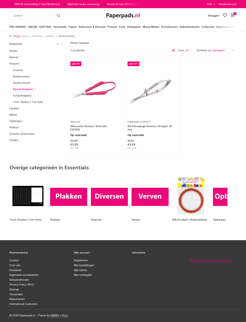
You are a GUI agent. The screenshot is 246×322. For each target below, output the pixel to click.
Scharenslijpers (22, 95)
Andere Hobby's (226, 26)
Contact (14, 260)
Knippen (52, 36)
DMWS (55, 315)
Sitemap (14, 289)
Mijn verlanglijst (83, 274)
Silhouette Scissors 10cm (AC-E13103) (89, 128)
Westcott (75, 121)
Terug (14, 36)
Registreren (81, 260)
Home (26, 36)
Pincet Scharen (23, 89)
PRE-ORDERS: (18, 26)
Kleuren (14, 57)
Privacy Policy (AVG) (21, 284)
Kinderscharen (22, 82)
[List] (173, 50)
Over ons (15, 265)
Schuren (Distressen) (22, 133)
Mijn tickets (80, 270)
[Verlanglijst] (225, 15)
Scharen (18, 70)
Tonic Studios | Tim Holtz (28, 101)
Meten (13, 114)
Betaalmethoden (19, 279)
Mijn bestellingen (84, 265)
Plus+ (65, 315)
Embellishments (190, 26)
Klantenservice (228, 4)
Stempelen (134, 26)
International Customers (23, 303)
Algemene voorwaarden (24, 274)
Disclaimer (15, 270)
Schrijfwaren (169, 26)
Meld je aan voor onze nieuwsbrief (211, 260)
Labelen (14, 108)
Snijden (13, 140)
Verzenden (16, 294)
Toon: (181, 50)
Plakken (14, 127)
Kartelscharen (21, 76)
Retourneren (17, 299)
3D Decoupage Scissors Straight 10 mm (150, 128)
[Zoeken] (36, 15)
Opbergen (15, 121)
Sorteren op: (204, 50)
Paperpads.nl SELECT (139, 121)
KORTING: (45, 26)
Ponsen (112, 26)
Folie (122, 26)
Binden (13, 50)
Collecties (208, 26)
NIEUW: (32, 26)
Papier (72, 26)
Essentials (60, 26)
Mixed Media (151, 26)
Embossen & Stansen (92, 26)
